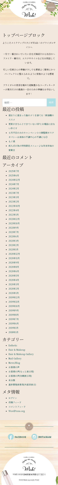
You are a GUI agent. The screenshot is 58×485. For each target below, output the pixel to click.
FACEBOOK (20, 437)
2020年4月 (14, 279)
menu (51, 6)
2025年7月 (14, 171)
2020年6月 (14, 271)
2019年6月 (14, 323)
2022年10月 (14, 205)
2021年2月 (14, 245)
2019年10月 (14, 306)
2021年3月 (14, 240)
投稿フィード (15, 402)
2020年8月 (14, 266)
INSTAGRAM (44, 437)
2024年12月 (14, 179)
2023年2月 (14, 201)
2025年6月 (14, 175)
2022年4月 (14, 210)
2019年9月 (14, 310)
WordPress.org (17, 411)
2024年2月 (14, 188)
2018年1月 (13, 332)
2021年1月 (13, 249)
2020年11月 (14, 258)
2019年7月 (14, 319)
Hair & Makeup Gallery (21, 354)
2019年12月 (14, 297)
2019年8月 (14, 314)
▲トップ (29, 426)
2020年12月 (14, 253)
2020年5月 (14, 275)
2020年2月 (14, 288)
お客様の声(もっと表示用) (21, 371)
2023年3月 (14, 197)
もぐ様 (12, 141)
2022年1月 (14, 214)
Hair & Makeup (17, 349)
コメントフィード (17, 406)
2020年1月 (14, 293)
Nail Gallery (15, 358)
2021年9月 (14, 227)
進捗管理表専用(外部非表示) (22, 384)
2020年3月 (14, 284)
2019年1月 (13, 327)
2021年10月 (14, 223)
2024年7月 (14, 184)
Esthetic (13, 345)
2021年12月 (14, 218)
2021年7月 (14, 232)
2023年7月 (14, 192)
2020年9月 (14, 262)
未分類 (12, 380)
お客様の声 (14, 367)
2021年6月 (14, 236)
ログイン (13, 397)
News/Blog (14, 362)
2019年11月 (14, 301)
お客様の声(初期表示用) (20, 375)
